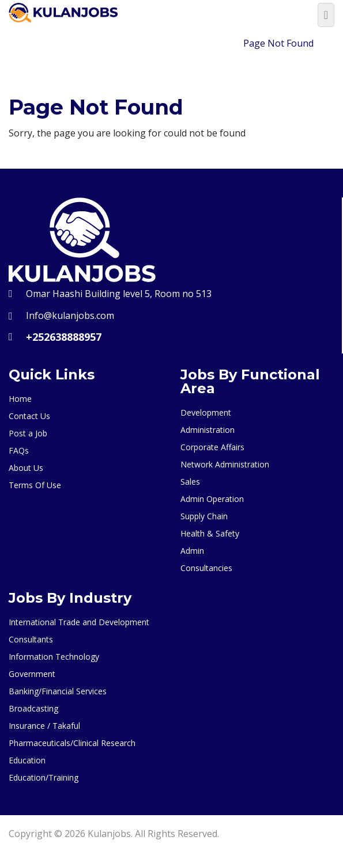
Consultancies (206, 567)
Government (32, 673)
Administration (207, 429)
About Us (26, 467)
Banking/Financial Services (58, 691)
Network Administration (224, 464)
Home (216, 43)
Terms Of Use (35, 485)
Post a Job (28, 433)
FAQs (19, 450)
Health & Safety (209, 533)
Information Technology (54, 656)
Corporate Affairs (212, 447)
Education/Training (43, 777)
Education (27, 760)
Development (205, 412)
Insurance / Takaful (44, 725)
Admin (192, 550)
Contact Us (29, 415)
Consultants (31, 639)
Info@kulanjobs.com (70, 315)
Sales (190, 481)
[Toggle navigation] (326, 15)
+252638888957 (63, 337)
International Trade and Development (79, 622)
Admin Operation (212, 498)
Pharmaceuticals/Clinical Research (72, 742)
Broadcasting (33, 708)
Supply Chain (204, 516)
